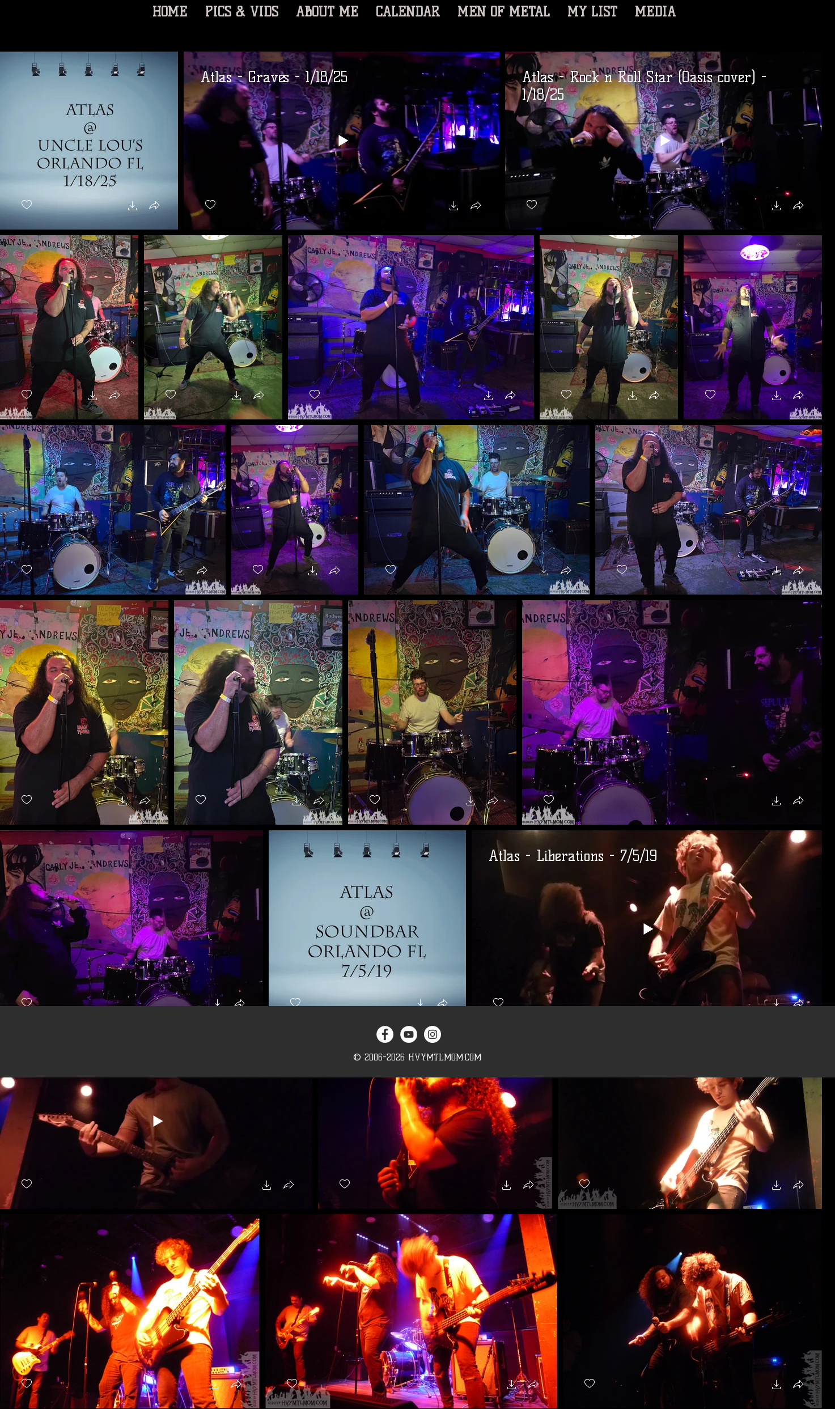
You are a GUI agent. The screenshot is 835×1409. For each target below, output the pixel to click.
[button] (132, 207)
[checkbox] (26, 205)
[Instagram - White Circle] (432, 1034)
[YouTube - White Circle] (408, 1034)
